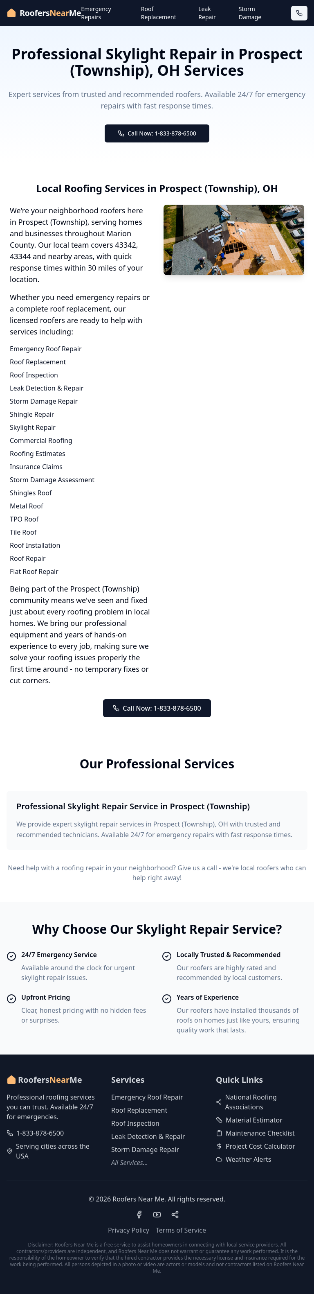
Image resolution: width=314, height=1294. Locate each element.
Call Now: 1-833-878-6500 (157, 133)
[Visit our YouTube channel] (157, 1214)
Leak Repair (206, 13)
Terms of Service (181, 1230)
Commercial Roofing (41, 440)
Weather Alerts (243, 1159)
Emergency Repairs (96, 13)
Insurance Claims (36, 466)
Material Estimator (249, 1120)
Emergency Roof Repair (46, 348)
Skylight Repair (33, 427)
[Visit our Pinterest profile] (175, 1214)
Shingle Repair (32, 414)
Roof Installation (35, 545)
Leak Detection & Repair (46, 388)
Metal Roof (26, 505)
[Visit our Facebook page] (139, 1214)
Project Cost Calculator (255, 1146)
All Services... (129, 1162)
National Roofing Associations (246, 1102)
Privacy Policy (128, 1230)
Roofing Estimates (37, 453)
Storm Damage (250, 13)
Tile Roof (23, 532)
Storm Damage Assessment (52, 479)
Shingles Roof (31, 492)
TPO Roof (24, 519)
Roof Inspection (34, 374)
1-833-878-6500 (40, 1133)
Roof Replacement (158, 13)
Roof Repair (28, 558)
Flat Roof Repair (34, 571)
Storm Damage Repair (44, 401)
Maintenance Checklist (255, 1133)
